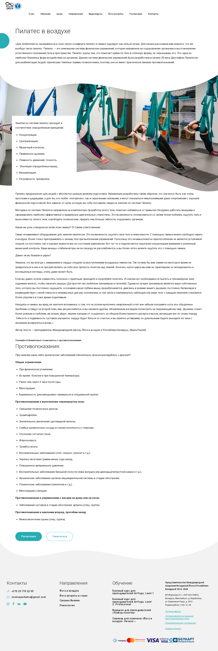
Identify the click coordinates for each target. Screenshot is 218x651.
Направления (128, 5)
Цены (112, 5)
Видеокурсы (148, 5)
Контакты (206, 5)
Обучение (98, 5)
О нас (84, 5)
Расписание (188, 5)
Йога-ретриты (168, 5)
